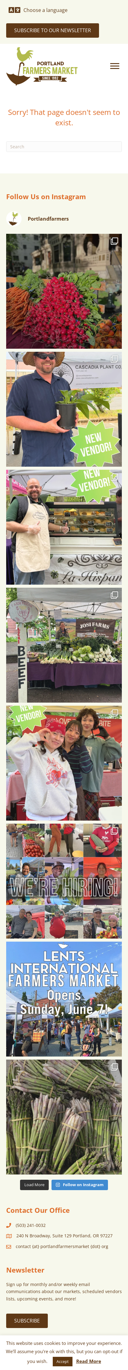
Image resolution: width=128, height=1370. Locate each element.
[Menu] (115, 66)
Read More (88, 1361)
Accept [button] (62, 1361)
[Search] (64, 146)
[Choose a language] (38, 10)
